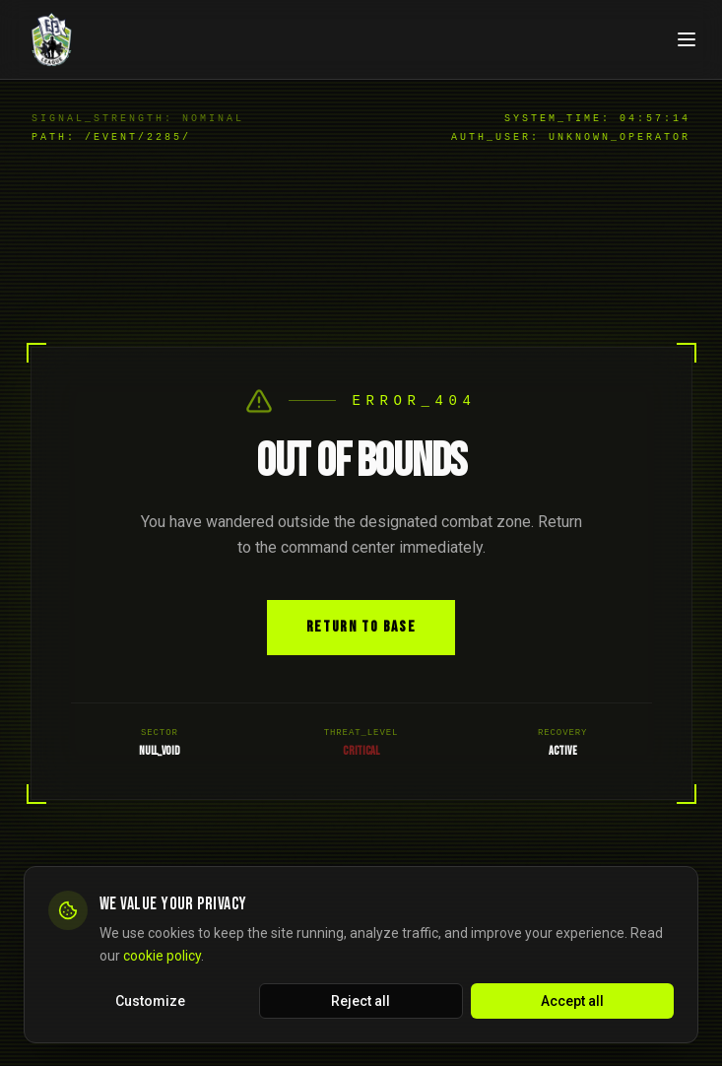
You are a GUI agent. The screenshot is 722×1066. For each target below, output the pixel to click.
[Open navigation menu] (686, 39)
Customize (150, 1003)
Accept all (572, 1003)
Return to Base (361, 627)
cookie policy (162, 958)
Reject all (360, 1003)
